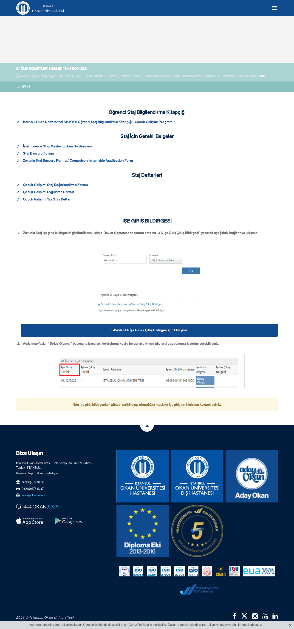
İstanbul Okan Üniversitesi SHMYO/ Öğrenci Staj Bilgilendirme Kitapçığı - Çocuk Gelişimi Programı (98, 122)
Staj (262, 76)
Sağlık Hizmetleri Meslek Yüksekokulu (51, 69)
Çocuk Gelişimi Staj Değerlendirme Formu (55, 185)
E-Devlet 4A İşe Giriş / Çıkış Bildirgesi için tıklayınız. (149, 330)
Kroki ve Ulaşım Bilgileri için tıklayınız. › (39, 473)
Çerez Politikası (139, 624)
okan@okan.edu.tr (33, 495)
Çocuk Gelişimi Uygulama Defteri (48, 192)
